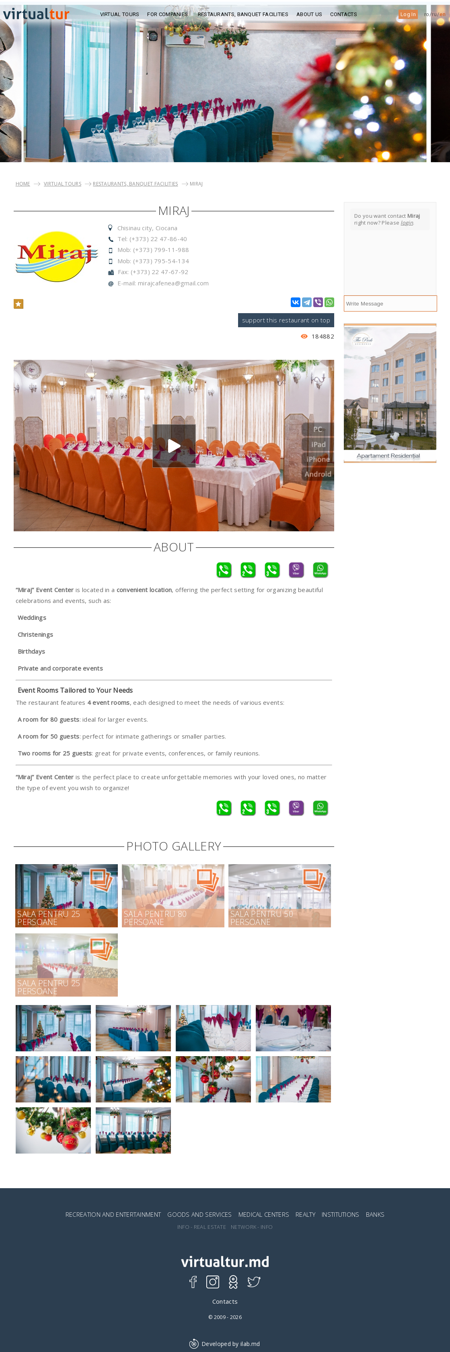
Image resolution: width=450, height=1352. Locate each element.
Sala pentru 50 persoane (261, 918)
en (443, 14)
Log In (408, 14)
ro (426, 14)
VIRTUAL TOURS (62, 183)
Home (23, 183)
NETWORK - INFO (252, 1227)
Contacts (343, 14)
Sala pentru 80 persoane (155, 918)
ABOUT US (309, 14)
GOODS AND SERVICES (199, 1214)
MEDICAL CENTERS (264, 1214)
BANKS (375, 1214)
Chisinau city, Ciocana (147, 228)
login (407, 222)
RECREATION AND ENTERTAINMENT (113, 1214)
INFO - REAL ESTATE (201, 1227)
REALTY (305, 1214)
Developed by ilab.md (225, 1344)
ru (434, 14)
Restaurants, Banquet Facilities (243, 14)
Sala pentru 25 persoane (48, 918)
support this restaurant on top (286, 320)
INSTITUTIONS (341, 1214)
